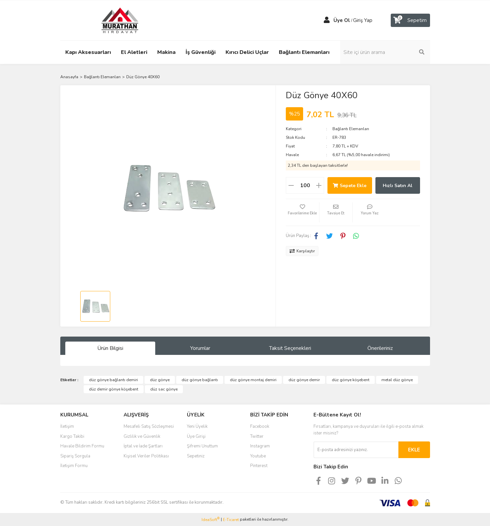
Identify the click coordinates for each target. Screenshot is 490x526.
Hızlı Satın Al (397, 185)
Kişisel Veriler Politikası (146, 456)
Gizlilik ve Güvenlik (142, 436)
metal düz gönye (397, 380)
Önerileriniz (380, 348)
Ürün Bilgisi (110, 348)
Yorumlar (200, 348)
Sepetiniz (196, 456)
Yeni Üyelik (197, 426)
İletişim (67, 426)
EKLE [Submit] (414, 449)
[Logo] (113, 20)
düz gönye (160, 380)
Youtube (258, 456)
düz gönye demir (304, 380)
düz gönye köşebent (350, 380)
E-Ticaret (231, 519)
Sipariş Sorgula (75, 456)
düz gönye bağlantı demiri (113, 380)
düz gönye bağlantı (200, 380)
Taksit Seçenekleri (290, 348)
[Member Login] (327, 20)
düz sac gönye (164, 389)
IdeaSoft (211, 519)
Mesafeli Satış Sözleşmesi (149, 426)
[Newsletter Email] (355, 449)
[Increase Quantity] (319, 185)
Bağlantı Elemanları (350, 129)
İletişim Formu (74, 466)
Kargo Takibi (72, 436)
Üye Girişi (196, 436)
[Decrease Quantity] (291, 185)
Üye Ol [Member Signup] (341, 20)
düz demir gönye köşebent (113, 389)
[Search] (385, 52)
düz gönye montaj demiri (253, 380)
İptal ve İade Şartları (143, 446)
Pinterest (258, 466)
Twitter (256, 436)
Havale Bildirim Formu (82, 446)
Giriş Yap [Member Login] (362, 20)
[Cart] (410, 20)
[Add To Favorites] (302, 212)
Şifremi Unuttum (202, 446)
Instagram (260, 446)
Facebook (259, 426)
